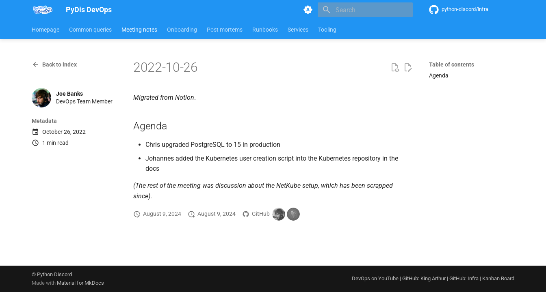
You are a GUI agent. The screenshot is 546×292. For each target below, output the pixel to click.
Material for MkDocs (80, 283)
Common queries (90, 29)
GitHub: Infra (464, 278)
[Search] (365, 9)
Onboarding (182, 29)
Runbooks (265, 29)
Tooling (327, 29)
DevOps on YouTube (375, 278)
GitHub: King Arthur (424, 278)
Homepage (45, 29)
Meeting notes (139, 29)
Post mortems (225, 29)
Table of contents (451, 64)
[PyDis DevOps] (42, 10)
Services (298, 29)
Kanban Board (498, 278)
